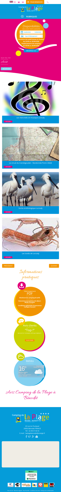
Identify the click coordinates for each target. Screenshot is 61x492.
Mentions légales (18, 490)
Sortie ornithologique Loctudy (30, 208)
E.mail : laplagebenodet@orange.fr (32, 433)
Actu (6, 58)
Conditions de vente (35, 490)
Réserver (6, 69)
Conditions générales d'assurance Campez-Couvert (29, 306)
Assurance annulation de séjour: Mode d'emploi (29, 301)
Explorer (8, 121)
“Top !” (29, 330)
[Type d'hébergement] (31, 36)
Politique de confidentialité (47, 490)
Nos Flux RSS (26, 490)
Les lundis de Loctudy (30, 253)
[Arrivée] (27, 32)
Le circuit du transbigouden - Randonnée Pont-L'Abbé (30, 163)
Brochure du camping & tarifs (29, 298)
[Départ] (38, 32)
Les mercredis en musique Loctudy (30, 117)
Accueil (2, 58)
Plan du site (10, 490)
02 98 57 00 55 (48, 2)
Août (9, 58)
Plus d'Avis (29, 340)
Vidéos (15, 2)
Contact (23, 2)
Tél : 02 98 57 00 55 (32, 431)
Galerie (19, 2)
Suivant (54, 266)
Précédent (8, 266)
